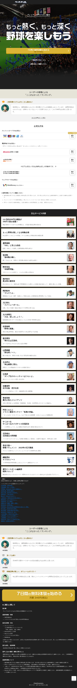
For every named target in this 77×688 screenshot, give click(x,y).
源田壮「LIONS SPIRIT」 (8, 521)
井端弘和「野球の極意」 (8, 491)
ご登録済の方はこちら (38, 60)
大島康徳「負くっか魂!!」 (8, 487)
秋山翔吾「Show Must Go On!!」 (10, 510)
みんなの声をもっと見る (38, 118)
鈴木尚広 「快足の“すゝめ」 (9, 512)
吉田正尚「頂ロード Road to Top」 (11, 519)
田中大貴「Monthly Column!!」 (9, 492)
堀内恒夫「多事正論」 (7, 505)
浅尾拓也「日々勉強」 (7, 501)
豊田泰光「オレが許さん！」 (9, 499)
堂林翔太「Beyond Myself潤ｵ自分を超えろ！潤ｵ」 (15, 507)
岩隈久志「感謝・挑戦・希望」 (9, 503)
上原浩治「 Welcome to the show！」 (11, 498)
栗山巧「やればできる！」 (8, 496)
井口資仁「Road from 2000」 (9, 508)
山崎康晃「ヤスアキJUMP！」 (9, 516)
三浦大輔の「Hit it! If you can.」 (10, 514)
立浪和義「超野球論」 (7, 485)
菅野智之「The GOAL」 (7, 494)
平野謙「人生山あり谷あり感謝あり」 (11, 489)
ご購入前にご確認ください (38, 64)
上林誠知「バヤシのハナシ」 (9, 517)
